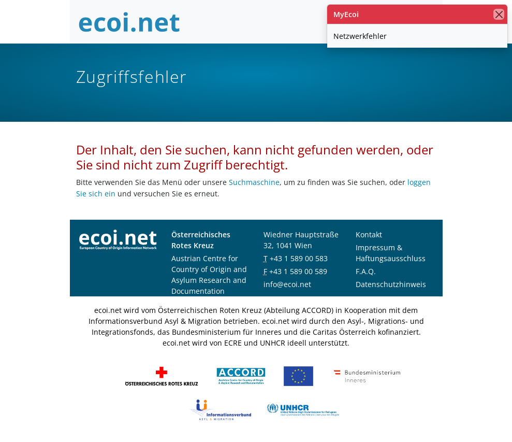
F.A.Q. (366, 271)
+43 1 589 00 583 (299, 258)
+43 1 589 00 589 (298, 271)
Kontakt (369, 234)
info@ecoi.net (287, 284)
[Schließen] (498, 14)
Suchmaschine (254, 182)
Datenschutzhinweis (391, 284)
